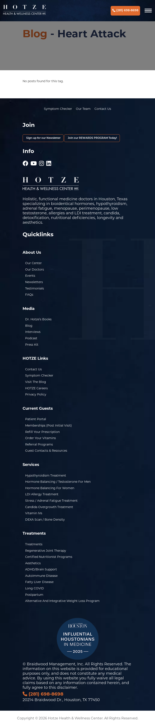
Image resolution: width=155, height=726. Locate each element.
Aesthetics (33, 563)
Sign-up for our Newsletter (43, 138)
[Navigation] (148, 11)
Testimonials (34, 288)
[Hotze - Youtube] (33, 161)
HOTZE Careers (36, 388)
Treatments (33, 544)
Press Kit (31, 345)
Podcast (31, 338)
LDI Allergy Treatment (41, 494)
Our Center (33, 263)
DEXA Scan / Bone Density (45, 519)
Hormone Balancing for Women (49, 488)
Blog (35, 33)
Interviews (33, 332)
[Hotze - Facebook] (25, 161)
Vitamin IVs (33, 513)
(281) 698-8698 (125, 10)
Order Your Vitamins (40, 438)
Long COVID (34, 588)
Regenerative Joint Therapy (45, 551)
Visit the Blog (35, 382)
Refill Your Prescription (42, 432)
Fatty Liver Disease (39, 582)
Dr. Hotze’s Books (38, 319)
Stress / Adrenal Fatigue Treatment (51, 501)
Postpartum (34, 595)
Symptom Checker (58, 109)
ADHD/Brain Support (41, 569)
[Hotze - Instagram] (41, 161)
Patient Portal (35, 419)
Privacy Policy (35, 394)
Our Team (83, 109)
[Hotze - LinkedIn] (48, 161)
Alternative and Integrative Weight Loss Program (62, 601)
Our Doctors (34, 269)
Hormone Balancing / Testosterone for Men (58, 482)
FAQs (29, 294)
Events (30, 276)
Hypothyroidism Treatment (45, 475)
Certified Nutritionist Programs (48, 557)
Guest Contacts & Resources (46, 450)
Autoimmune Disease (41, 576)
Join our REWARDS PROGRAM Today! (92, 138)
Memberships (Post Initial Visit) (48, 425)
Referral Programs (39, 444)
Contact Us (102, 109)
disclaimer (67, 687)
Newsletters (34, 282)
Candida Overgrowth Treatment (49, 507)
